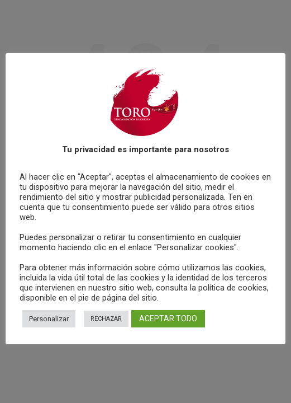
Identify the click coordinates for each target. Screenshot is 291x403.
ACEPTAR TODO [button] (168, 318)
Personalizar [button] (49, 319)
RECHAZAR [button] (106, 318)
